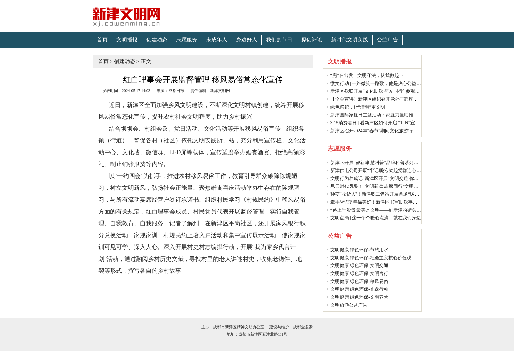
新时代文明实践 (349, 39)
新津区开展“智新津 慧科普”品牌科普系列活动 (376, 162)
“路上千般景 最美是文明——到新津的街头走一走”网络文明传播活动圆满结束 (409, 210)
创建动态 (156, 39)
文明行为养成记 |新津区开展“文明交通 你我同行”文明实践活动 (393, 178)
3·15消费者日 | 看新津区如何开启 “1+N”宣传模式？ (381, 122)
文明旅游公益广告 (348, 305)
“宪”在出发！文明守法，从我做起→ (367, 75)
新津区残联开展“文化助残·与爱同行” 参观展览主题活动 (386, 91)
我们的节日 (279, 39)
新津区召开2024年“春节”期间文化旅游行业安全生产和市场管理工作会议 (403, 130)
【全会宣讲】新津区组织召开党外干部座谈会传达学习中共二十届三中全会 (406, 99)
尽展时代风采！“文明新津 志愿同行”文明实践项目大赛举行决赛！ (397, 186)
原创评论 (311, 39)
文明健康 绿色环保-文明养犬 (359, 297)
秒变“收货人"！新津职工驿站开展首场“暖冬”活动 (380, 194)
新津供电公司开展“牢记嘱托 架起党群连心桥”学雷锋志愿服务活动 (397, 170)
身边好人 (246, 39)
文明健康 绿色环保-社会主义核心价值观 (370, 257)
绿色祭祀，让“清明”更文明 (357, 107)
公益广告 (387, 39)
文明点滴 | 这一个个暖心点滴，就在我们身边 (375, 217)
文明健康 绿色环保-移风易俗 (359, 281)
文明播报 (126, 39)
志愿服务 (186, 39)
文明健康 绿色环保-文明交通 (359, 265)
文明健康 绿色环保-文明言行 (359, 273)
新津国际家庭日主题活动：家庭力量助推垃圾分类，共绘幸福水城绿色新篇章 (408, 115)
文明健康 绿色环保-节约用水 (359, 249)
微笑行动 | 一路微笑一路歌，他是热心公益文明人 (380, 83)
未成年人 (216, 39)
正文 (146, 61)
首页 (102, 39)
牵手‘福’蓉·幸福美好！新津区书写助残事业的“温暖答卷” (387, 202)
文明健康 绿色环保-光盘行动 (359, 289)
